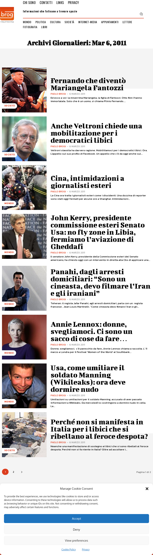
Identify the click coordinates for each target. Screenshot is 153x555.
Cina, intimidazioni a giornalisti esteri (95, 181)
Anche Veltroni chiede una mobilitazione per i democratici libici (98, 132)
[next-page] (21, 469)
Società (9, 107)
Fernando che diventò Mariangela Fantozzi (100, 84)
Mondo (8, 204)
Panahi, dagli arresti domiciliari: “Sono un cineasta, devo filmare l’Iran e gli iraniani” (100, 279)
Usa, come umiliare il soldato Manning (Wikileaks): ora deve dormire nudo (95, 375)
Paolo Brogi (58, 89)
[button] (147, 489)
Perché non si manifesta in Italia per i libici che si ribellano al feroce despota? (100, 425)
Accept (76, 518)
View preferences (76, 540)
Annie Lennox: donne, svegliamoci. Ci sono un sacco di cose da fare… (100, 328)
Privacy (85, 549)
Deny (76, 529)
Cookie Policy (68, 549)
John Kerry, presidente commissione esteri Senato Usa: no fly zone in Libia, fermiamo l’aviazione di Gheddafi (100, 230)
